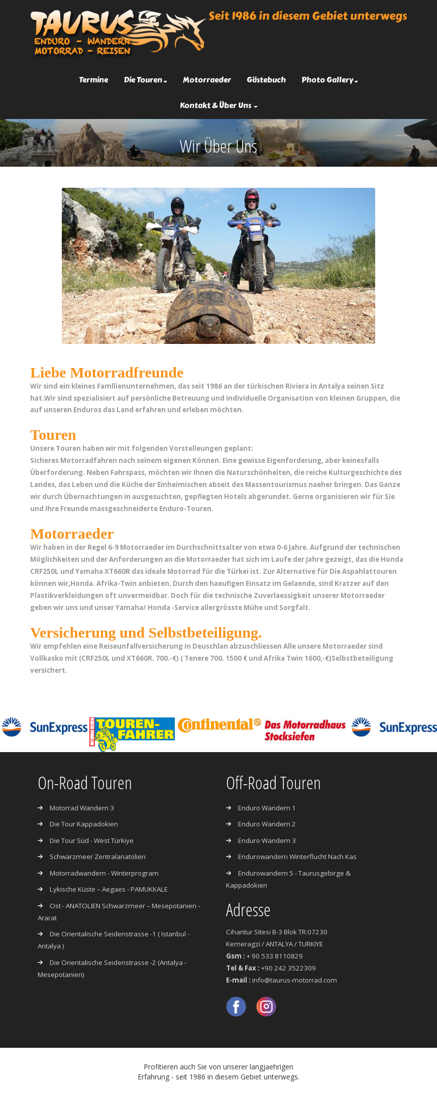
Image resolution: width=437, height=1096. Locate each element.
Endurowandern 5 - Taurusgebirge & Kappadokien (288, 879)
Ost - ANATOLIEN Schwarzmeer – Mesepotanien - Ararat (119, 911)
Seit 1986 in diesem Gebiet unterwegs (307, 16)
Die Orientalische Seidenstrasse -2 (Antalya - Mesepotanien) (112, 969)
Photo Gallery (329, 80)
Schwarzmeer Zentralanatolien (98, 857)
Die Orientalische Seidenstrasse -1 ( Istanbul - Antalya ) (113, 940)
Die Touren (145, 80)
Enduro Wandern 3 (267, 840)
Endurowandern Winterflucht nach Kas (297, 857)
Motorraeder (207, 80)
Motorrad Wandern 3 (82, 807)
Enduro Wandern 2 (267, 824)
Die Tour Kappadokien (84, 824)
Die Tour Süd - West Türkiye (92, 840)
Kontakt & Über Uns (219, 105)
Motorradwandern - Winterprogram (104, 873)
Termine (93, 80)
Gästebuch (266, 80)
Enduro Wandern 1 (267, 807)
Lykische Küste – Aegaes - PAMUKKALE (109, 889)
